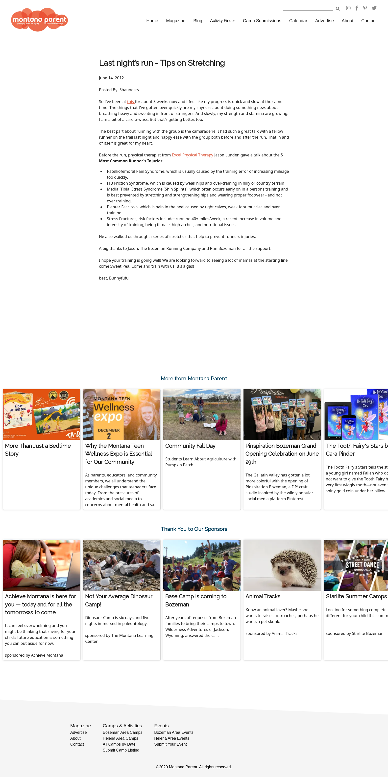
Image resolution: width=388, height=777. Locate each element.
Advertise (324, 20)
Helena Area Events (171, 738)
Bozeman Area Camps (122, 732)
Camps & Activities (122, 725)
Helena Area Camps (120, 738)
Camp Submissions (262, 20)
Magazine (175, 20)
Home (152, 20)
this (131, 101)
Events (161, 725)
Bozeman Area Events (173, 732)
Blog (197, 20)
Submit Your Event (170, 744)
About (347, 20)
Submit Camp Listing (121, 750)
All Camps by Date (119, 744)
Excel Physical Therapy (192, 155)
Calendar (298, 20)
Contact (369, 20)
